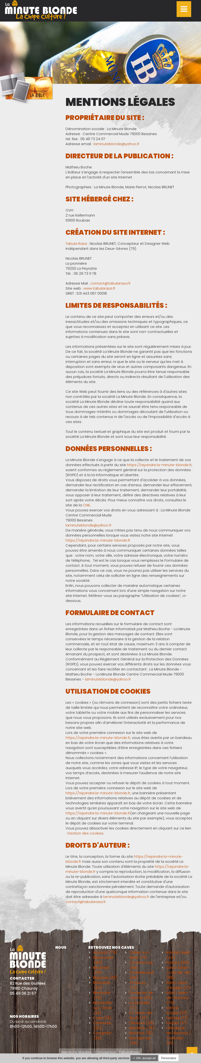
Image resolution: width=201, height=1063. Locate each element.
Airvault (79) (105, 952)
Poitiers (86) (177, 962)
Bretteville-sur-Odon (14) (103, 1007)
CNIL (86, 505)
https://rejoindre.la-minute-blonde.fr (159, 464)
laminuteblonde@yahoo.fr (117, 143)
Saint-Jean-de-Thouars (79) (177, 997)
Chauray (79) (137, 985)
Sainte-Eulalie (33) (176, 1010)
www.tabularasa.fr (99, 288)
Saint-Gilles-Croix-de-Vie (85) (178, 972)
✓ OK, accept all (144, 1058)
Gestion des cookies (85, 833)
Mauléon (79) (142, 1027)
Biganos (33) (105, 977)
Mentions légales (76, 1052)
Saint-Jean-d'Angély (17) (178, 985)
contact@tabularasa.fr (110, 283)
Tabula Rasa (76, 243)
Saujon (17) (176, 1022)
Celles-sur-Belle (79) (139, 955)
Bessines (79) (101, 970)
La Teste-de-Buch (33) (141, 1015)
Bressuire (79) (101, 995)
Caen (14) (102, 1017)
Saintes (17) (177, 1017)
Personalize (168, 1058)
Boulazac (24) (101, 985)
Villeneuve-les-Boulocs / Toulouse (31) (178, 1035)
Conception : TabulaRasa (117, 1052)
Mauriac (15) (141, 1032)
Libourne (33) (141, 1022)
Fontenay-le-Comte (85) (141, 995)
